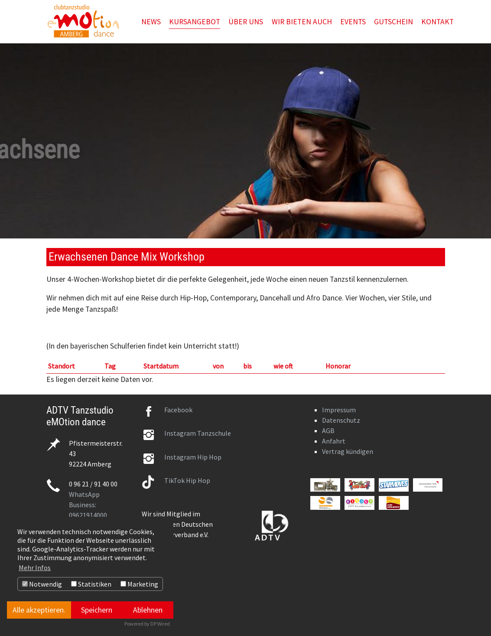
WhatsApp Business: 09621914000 (88, 504)
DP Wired (160, 623)
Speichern (96, 610)
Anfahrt (333, 441)
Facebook (178, 409)
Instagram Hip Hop (192, 457)
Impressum (339, 409)
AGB (328, 430)
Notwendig (42, 584)
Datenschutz (341, 420)
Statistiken (91, 584)
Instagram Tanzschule (197, 433)
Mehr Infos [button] (35, 567)
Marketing (139, 584)
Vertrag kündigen (347, 451)
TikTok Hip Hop (187, 480)
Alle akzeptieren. (39, 610)
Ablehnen (148, 610)
